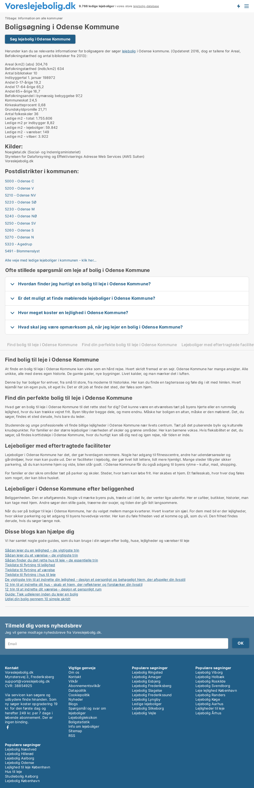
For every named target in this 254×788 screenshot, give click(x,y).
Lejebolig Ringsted (147, 672)
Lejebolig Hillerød (19, 754)
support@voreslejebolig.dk (27, 681)
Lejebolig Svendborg (212, 686)
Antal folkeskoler (19, 114)
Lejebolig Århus (208, 713)
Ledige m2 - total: (20, 118)
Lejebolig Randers (210, 695)
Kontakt (74, 677)
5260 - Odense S (19, 230)
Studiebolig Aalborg (21, 776)
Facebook (7, 727)
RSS (71, 735)
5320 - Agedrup (18, 244)
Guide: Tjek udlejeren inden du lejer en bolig (41, 594)
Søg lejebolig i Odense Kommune (40, 39)
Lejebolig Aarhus (209, 704)
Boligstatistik (79, 722)
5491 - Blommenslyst (22, 251)
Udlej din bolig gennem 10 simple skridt (37, 599)
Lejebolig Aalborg (19, 758)
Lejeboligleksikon (82, 717)
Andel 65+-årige (18, 91)
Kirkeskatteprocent (21, 105)
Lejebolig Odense (19, 762)
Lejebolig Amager (146, 677)
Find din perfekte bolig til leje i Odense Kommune (129, 344)
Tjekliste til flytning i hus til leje (30, 574)
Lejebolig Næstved (20, 749)
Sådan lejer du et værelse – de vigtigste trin (41, 555)
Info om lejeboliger (83, 726)
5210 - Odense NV (20, 195)
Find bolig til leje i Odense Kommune (42, 344)
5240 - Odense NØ (21, 216)
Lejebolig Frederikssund (152, 695)
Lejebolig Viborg (209, 672)
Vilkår (73, 681)
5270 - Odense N (19, 237)
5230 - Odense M (20, 209)
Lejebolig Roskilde (210, 681)
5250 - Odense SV (20, 223)
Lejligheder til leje (209, 708)
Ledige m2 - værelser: (23, 132)
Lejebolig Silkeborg (148, 708)
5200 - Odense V (19, 188)
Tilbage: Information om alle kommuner (34, 18)
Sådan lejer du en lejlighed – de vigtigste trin (42, 550)
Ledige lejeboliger (147, 704)
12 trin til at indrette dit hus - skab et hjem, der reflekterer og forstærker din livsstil (73, 584)
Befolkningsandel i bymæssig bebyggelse (40, 96)
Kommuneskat (16, 100)
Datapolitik (77, 690)
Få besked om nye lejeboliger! (238, 6)
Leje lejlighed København (216, 690)
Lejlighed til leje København (27, 767)
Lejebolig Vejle (144, 713)
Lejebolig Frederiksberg (152, 686)
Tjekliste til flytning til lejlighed (30, 565)
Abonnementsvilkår (84, 686)
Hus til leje (13, 771)
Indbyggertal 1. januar (23, 77)
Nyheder (75, 699)
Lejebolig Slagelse (147, 690)
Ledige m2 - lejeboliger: (25, 127)
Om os (73, 672)
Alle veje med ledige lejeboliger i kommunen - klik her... (50, 260)
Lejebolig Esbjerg (146, 681)
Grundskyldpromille (21, 109)
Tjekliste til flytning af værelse (30, 570)
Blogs (73, 704)
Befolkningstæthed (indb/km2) (30, 68)
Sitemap (75, 731)
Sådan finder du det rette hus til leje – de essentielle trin (51, 560)
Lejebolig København (22, 781)
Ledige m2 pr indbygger (25, 123)
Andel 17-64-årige (20, 87)
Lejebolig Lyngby (146, 699)
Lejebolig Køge (207, 699)
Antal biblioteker (18, 73)
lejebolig (129, 51)
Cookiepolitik (79, 695)
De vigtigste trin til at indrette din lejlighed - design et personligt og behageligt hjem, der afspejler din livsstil (95, 579)
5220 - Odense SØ (20, 202)
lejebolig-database (146, 6)
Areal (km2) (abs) (19, 64)
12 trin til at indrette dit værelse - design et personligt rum (53, 589)
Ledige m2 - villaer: (21, 136)
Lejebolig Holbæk (209, 677)
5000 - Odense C (19, 181)
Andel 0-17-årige (19, 82)
